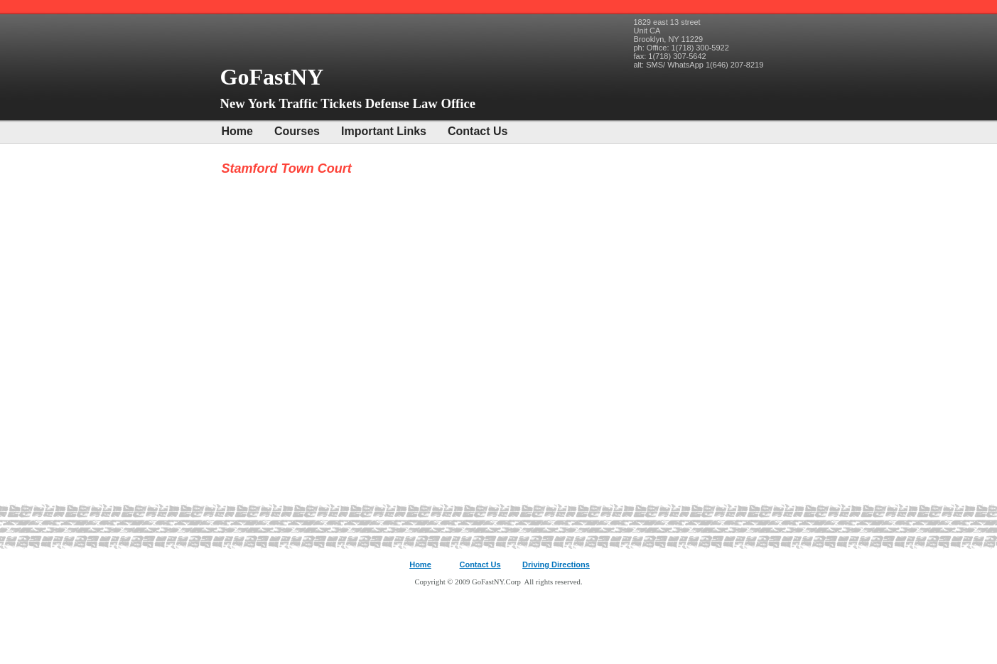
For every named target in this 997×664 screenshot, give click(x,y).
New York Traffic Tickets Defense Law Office (348, 103)
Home (237, 131)
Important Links (383, 131)
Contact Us (477, 131)
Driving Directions (556, 564)
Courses (297, 131)
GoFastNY (274, 77)
